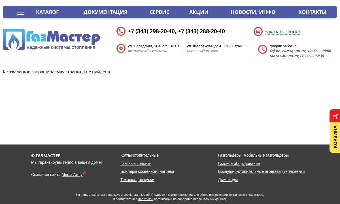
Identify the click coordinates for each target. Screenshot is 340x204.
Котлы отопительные (139, 155)
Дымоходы (228, 179)
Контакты (312, 12)
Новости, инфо (253, 12)
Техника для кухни (137, 179)
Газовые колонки (135, 163)
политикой (145, 199)
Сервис (159, 12)
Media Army (72, 174)
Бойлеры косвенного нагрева (147, 171)
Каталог (47, 12)
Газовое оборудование (239, 163)
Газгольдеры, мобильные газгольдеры (253, 155)
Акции (199, 12)
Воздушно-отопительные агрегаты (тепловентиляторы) (269, 171)
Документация (106, 12)
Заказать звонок (283, 31)
